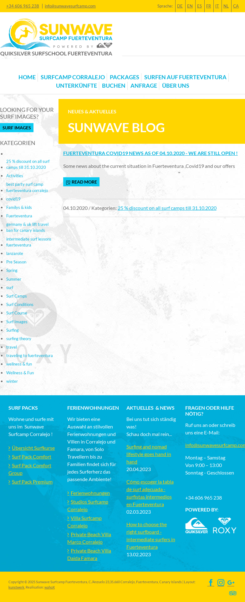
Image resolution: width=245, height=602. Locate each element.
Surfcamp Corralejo (73, 77)
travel (11, 347)
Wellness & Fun (20, 372)
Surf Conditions (19, 304)
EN (190, 5)
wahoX (49, 587)
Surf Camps (16, 295)
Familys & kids (19, 207)
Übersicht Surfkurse (33, 448)
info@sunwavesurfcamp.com (70, 5)
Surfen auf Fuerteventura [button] (185, 77)
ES (199, 5)
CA (236, 5)
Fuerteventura (19, 215)
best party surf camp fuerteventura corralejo (27, 187)
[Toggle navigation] (12, 67)
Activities (14, 175)
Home (27, 77)
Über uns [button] (175, 85)
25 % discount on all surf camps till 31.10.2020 (167, 208)
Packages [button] (124, 77)
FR (208, 5)
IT (217, 5)
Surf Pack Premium (32, 482)
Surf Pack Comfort (31, 456)
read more (81, 182)
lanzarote (14, 253)
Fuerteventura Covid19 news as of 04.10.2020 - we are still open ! (150, 153)
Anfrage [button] (143, 85)
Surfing (12, 330)
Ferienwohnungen (90, 493)
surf (9, 287)
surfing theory (18, 338)
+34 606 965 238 (22, 5)
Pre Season (16, 261)
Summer (13, 279)
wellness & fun (19, 363)
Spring (12, 270)
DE (180, 5)
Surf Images (17, 127)
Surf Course (16, 312)
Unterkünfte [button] (76, 85)
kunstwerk (16, 587)
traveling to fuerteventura (29, 355)
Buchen (113, 85)
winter (12, 381)
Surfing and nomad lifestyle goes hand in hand (148, 454)
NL (226, 5)
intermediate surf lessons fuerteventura (28, 241)
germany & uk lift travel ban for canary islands (27, 227)
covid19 (13, 198)
